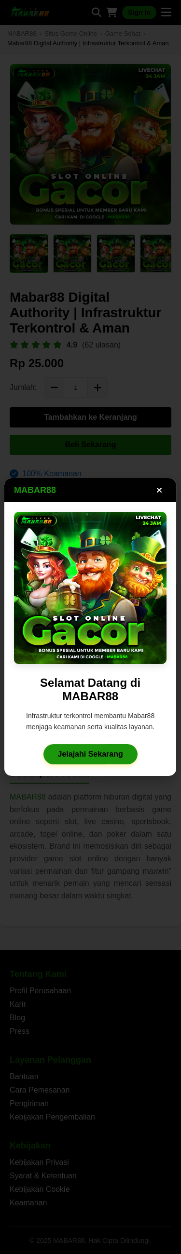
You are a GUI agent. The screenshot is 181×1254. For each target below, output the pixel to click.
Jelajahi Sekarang (90, 757)
